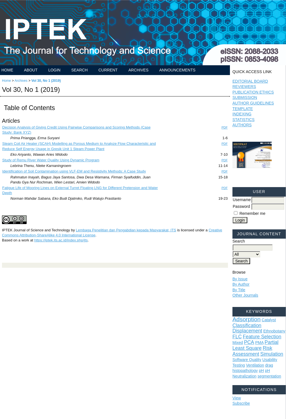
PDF (225, 127)
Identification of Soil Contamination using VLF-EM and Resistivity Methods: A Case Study (74, 171)
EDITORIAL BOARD (250, 81)
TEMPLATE (242, 108)
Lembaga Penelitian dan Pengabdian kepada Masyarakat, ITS (126, 230)
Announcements (177, 70)
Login (54, 70)
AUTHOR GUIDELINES (253, 103)
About (30, 70)
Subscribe (241, 403)
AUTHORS (242, 125)
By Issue (240, 279)
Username (242, 199)
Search (79, 70)
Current (107, 70)
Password (241, 206)
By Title (238, 290)
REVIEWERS (244, 86)
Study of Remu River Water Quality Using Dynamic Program (50, 160)
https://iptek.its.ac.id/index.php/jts (61, 240)
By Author (241, 284)
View (236, 398)
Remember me (252, 213)
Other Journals (245, 295)
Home (7, 70)
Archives (138, 70)
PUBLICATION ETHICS (253, 92)
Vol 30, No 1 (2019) (46, 81)
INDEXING (242, 114)
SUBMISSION (244, 97)
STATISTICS (243, 119)
